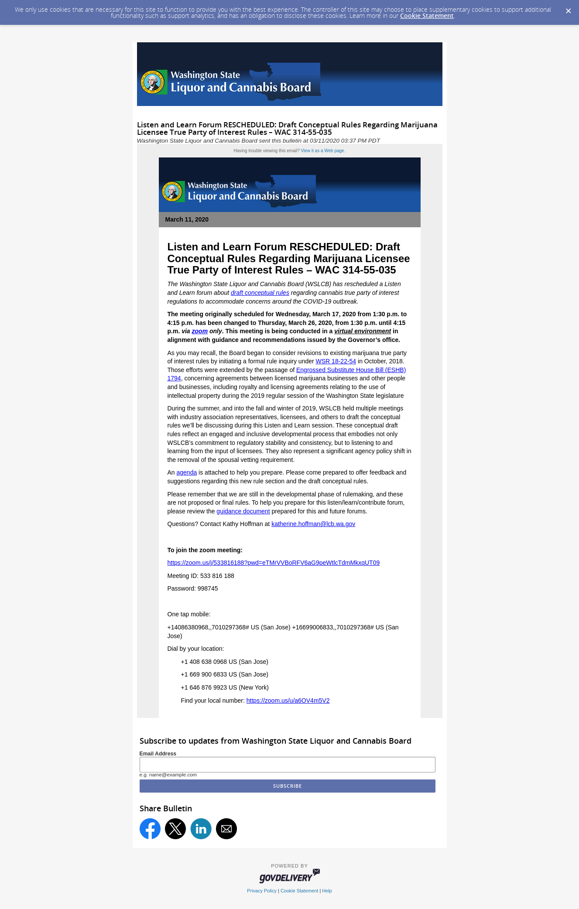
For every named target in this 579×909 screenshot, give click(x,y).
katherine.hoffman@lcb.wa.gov (313, 523)
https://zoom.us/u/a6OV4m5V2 (288, 700)
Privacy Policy (262, 890)
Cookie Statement (427, 15)
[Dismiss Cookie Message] (568, 8)
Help (327, 890)
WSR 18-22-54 (336, 361)
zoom (200, 331)
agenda (187, 472)
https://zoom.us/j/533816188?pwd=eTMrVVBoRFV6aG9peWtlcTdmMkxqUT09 (274, 562)
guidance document (243, 511)
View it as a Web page (322, 150)
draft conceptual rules (260, 292)
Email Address (158, 754)
